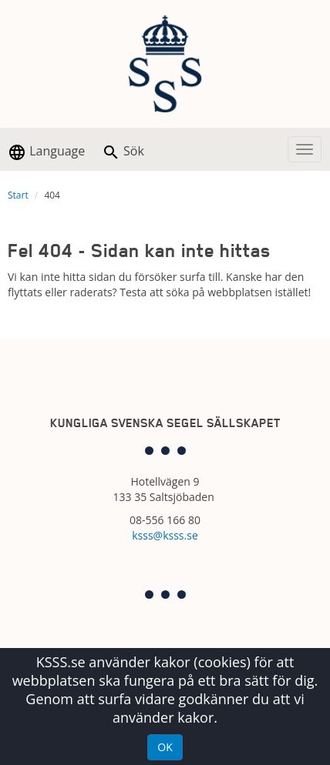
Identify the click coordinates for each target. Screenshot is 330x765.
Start (18, 195)
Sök (123, 152)
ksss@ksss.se (165, 535)
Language (46, 152)
